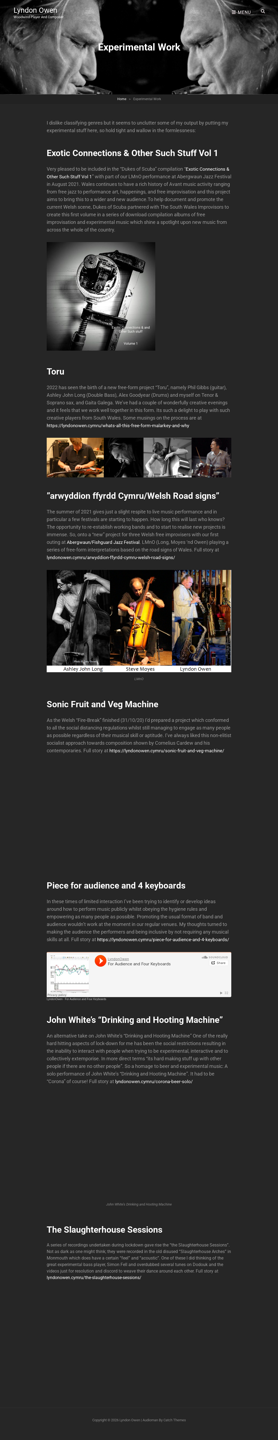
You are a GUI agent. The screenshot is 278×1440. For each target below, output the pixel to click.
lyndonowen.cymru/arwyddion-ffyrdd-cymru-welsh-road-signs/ (114, 557)
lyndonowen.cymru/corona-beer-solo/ (156, 1089)
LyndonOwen (55, 1006)
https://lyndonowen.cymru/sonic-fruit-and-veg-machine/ (169, 750)
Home (121, 99)
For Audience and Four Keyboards (85, 1006)
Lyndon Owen (36, 9)
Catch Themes (174, 1428)
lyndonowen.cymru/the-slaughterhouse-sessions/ (94, 1285)
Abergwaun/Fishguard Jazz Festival (105, 542)
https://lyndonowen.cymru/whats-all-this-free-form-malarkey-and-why (122, 425)
